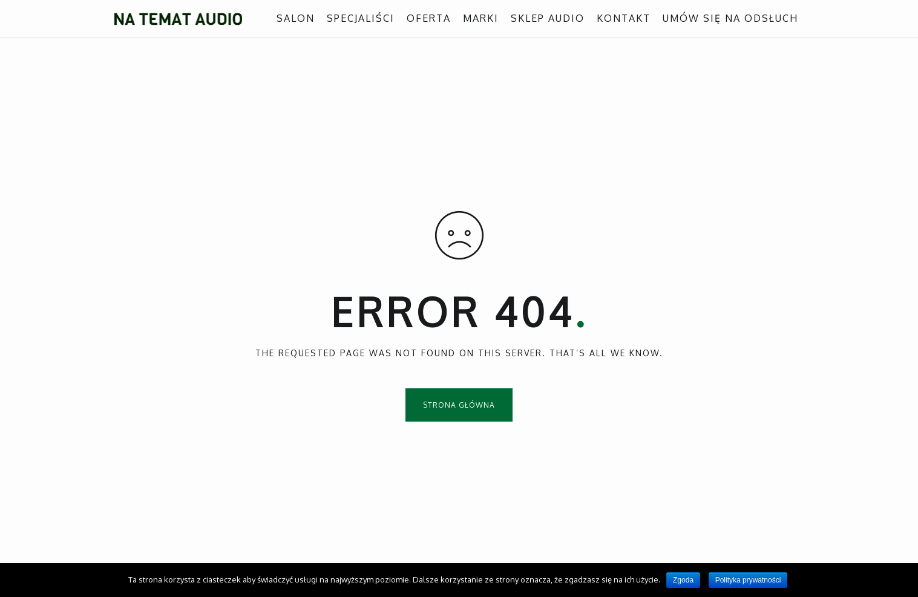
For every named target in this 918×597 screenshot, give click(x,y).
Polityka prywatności (748, 580)
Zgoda (683, 580)
